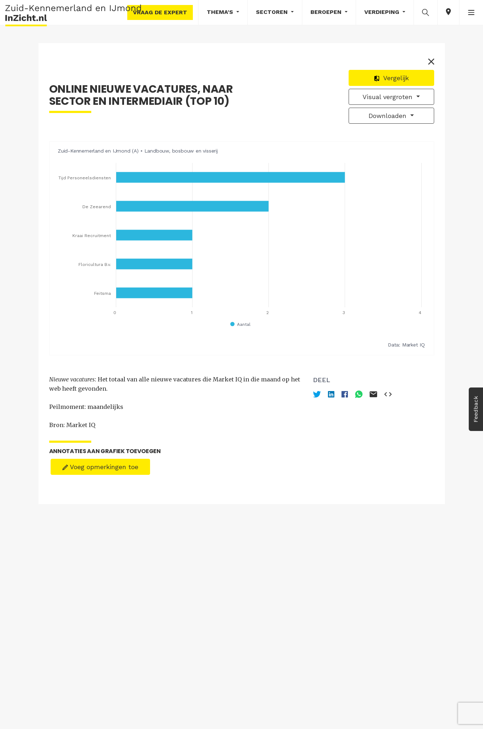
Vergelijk (391, 78)
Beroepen (326, 12)
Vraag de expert (160, 12)
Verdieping (382, 12)
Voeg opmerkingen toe (100, 467)
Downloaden (389, 115)
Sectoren (272, 12)
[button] (425, 12)
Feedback (475, 409)
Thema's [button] (221, 12)
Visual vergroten (389, 97)
